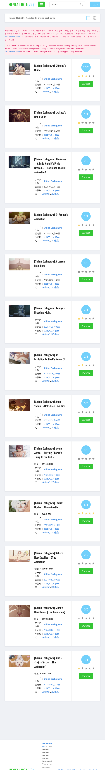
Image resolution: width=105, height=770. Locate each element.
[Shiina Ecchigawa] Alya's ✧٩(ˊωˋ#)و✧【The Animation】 (48, 662)
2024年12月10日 (52, 629)
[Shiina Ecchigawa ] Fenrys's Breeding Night (49, 310)
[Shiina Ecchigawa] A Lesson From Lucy (49, 263)
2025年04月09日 (52, 420)
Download (86, 83)
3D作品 (55, 287)
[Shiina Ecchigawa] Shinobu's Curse (50, 68)
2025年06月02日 (52, 326)
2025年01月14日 (52, 525)
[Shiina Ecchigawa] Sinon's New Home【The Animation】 (50, 610)
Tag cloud (31, 17)
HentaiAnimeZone (12, 36)
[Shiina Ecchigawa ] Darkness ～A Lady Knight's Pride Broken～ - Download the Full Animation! (50, 165)
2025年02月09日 (52, 474)
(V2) (21, 4)
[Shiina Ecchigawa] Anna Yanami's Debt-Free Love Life (49, 404)
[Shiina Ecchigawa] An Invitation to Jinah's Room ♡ (49, 357)
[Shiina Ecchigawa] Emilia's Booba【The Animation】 (48, 505)
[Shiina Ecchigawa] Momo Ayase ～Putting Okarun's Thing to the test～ (48, 452)
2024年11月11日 (52, 684)
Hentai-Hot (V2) (16, 17)
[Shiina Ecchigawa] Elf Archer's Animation (51, 216)
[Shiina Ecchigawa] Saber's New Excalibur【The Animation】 (48, 557)
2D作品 (55, 91)
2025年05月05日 (52, 373)
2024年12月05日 (52, 579)
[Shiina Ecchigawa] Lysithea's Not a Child (50, 114)
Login (95, 4)
